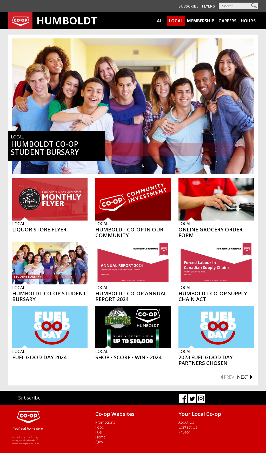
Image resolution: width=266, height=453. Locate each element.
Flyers (208, 6)
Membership (200, 21)
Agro (99, 441)
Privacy (184, 432)
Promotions (105, 422)
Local (176, 21)
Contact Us (187, 427)
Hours (248, 21)
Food (99, 427)
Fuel (98, 432)
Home (100, 437)
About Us (186, 422)
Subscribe (188, 6)
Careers (227, 21)
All (161, 21)
